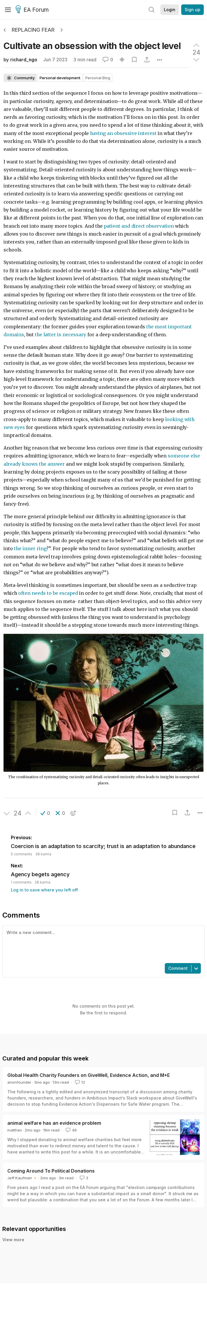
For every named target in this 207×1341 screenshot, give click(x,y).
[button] (45, 813)
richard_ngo (23, 60)
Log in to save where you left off (44, 889)
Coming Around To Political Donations (51, 1171)
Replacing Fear (33, 30)
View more (13, 1239)
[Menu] (8, 10)
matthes (14, 1130)
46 (71, 1130)
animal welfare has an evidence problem (54, 1123)
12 (79, 1082)
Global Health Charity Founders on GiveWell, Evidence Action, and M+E (88, 1075)
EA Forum (33, 10)
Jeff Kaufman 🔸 (22, 1178)
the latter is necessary (60, 334)
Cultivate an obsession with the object (92, 45)
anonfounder (19, 1082)
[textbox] (102, 943)
